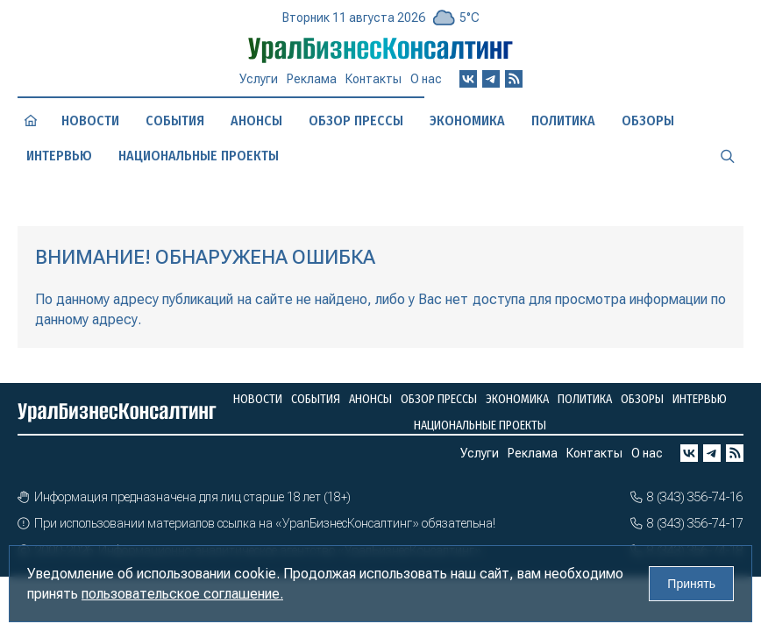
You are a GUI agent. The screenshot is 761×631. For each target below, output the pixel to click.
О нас (426, 79)
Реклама (312, 79)
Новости (90, 120)
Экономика (467, 120)
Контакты (373, 79)
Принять (691, 584)
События (175, 120)
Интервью (59, 155)
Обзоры (648, 120)
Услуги (258, 79)
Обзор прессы (356, 120)
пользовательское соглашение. (182, 593)
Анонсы (256, 120)
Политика (563, 120)
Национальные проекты (198, 155)
